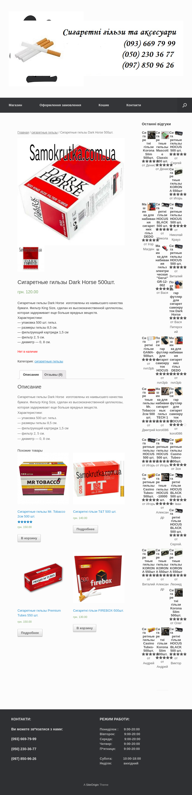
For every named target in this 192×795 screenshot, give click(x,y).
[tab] (31, 374)
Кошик (104, 105)
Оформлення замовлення (60, 105)
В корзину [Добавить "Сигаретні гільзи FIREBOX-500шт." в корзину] (84, 628)
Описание (31, 374)
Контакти (133, 105)
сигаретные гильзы (44, 132)
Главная (23, 132)
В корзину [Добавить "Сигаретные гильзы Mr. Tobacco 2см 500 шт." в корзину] (29, 538)
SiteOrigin (92, 784)
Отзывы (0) (53, 374)
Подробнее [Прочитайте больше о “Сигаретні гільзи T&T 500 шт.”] (85, 529)
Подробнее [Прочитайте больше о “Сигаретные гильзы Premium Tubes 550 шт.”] (30, 633)
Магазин (15, 105)
